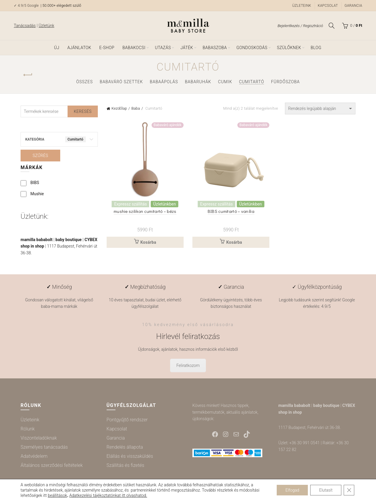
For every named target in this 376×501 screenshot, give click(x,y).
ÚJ (56, 47)
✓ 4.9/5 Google (27, 6)
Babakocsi (133, 47)
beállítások (57, 495)
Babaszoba (215, 47)
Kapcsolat (328, 6)
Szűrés (40, 155)
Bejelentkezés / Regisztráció (300, 26)
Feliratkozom (187, 365)
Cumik (225, 81)
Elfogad (292, 490)
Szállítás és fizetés (126, 465)
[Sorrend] (320, 108)
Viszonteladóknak (39, 438)
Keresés (82, 111)
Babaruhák (198, 81)
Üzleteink (301, 6)
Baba (135, 108)
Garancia (353, 6)
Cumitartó (251, 81)
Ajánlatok (79, 47)
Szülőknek (289, 47)
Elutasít (326, 490)
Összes (84, 81)
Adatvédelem (34, 456)
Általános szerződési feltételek (52, 465)
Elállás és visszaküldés (130, 456)
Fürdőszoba (285, 81)
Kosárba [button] (148, 242)
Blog (315, 47)
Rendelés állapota (125, 447)
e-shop (106, 47)
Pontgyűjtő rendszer (127, 419)
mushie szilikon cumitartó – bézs (145, 211)
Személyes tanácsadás (44, 447)
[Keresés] (331, 25)
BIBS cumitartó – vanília (231, 211)
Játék (186, 47)
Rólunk (28, 429)
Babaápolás (164, 81)
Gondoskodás (252, 47)
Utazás (163, 47)
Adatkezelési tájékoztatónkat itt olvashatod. (108, 495)
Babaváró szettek (121, 81)
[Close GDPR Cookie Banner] (349, 490)
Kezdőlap (119, 108)
